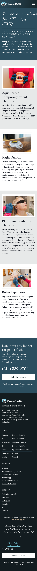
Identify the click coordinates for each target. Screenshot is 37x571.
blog (19, 317)
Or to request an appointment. (18, 385)
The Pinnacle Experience (11, 471)
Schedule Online (18, 376)
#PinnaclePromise (9, 484)
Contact (5, 510)
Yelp (4, 507)
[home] (11, 4)
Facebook (6, 497)
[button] (33, 3)
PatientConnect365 (9, 494)
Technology (6, 477)
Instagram (6, 500)
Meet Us (5, 468)
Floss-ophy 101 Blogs (10, 480)
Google (5, 504)
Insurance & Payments (10, 474)
